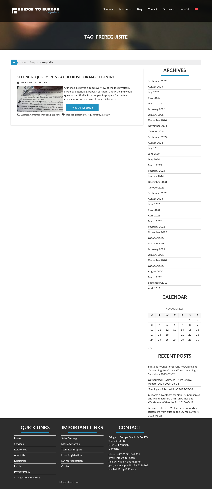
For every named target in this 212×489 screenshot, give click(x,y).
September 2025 (157, 80)
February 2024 (156, 170)
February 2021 (156, 249)
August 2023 (155, 198)
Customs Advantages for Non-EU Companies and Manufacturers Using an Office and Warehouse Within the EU (174, 398)
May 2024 (154, 159)
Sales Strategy (69, 438)
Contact (152, 9)
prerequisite (80, 114)
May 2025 (154, 97)
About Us (19, 455)
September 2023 (157, 192)
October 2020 (156, 265)
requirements (94, 114)
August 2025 (155, 86)
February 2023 (156, 226)
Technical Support (71, 449)
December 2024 (157, 120)
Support (56, 114)
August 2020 (155, 271)
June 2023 (154, 204)
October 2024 (156, 131)
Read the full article (82, 107)
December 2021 (157, 243)
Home (17, 438)
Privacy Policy (22, 471)
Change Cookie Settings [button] (28, 477)
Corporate (35, 114)
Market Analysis (70, 443)
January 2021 (156, 254)
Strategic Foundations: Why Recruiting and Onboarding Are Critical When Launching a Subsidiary (173, 370)
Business (25, 114)
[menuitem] (196, 9)
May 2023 (154, 209)
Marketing (46, 114)
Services (108, 9)
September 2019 (157, 282)
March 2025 (155, 103)
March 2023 (155, 221)
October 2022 (156, 237)
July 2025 (153, 92)
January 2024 (156, 176)
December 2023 (157, 181)
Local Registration (71, 455)
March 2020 (155, 277)
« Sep (151, 347)
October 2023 (156, 187)
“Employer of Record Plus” (163, 389)
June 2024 (154, 153)
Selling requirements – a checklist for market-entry (65, 77)
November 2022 (157, 232)
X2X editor (41, 82)
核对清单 (105, 114)
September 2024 (157, 137)
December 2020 (157, 260)
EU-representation (72, 460)
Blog (139, 9)
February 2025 (156, 109)
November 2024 (157, 125)
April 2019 (154, 288)
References (125, 9)
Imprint (185, 9)
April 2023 (154, 215)
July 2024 (153, 148)
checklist (70, 114)
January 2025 (156, 114)
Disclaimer (169, 9)
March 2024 (155, 164)
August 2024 (155, 142)
